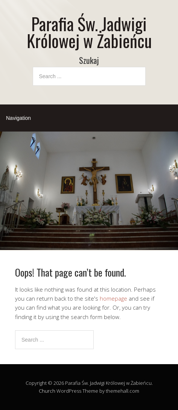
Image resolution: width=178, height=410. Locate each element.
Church (47, 390)
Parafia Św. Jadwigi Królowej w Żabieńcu (89, 32)
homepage (113, 298)
